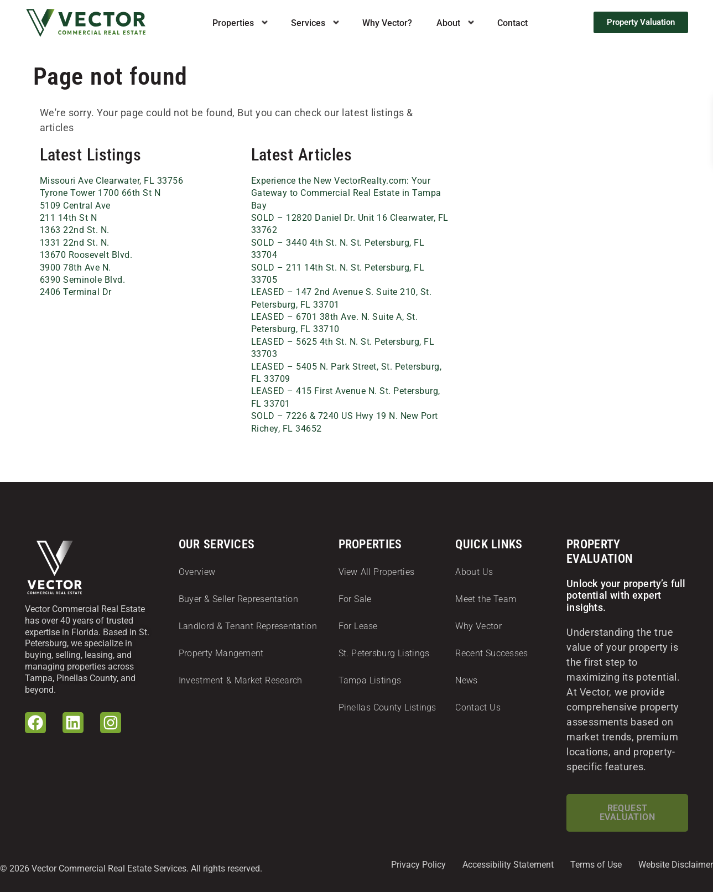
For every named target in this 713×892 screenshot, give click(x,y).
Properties (233, 23)
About (448, 23)
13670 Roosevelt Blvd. (86, 255)
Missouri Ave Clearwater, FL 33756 (112, 180)
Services (308, 23)
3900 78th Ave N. (75, 267)
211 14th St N (68, 217)
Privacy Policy (418, 864)
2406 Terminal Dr (76, 292)
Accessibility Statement (508, 864)
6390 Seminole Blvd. (83, 279)
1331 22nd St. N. (75, 242)
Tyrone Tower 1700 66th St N (100, 193)
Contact (512, 23)
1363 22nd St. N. (75, 230)
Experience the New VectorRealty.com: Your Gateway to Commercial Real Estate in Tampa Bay (346, 193)
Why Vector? (387, 23)
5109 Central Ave (75, 205)
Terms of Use (596, 864)
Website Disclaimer (675, 864)
